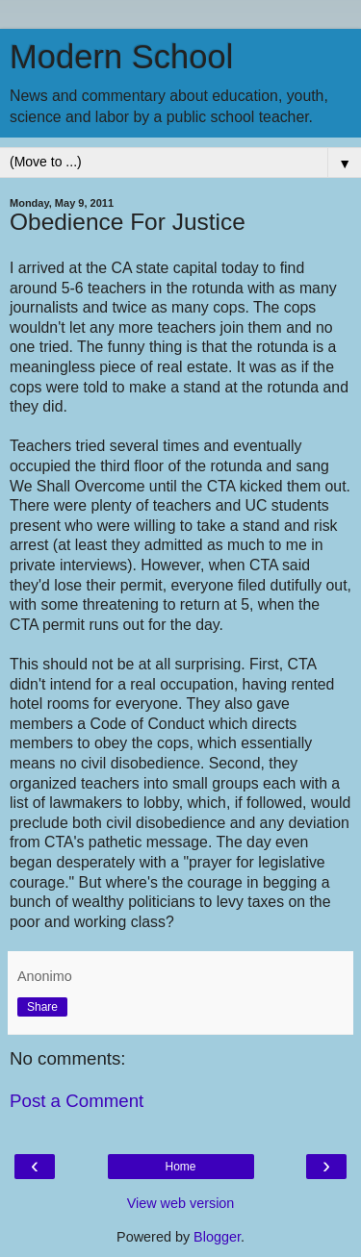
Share (42, 1007)
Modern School (121, 56)
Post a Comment (76, 1101)
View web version (181, 1203)
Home (180, 1166)
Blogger (217, 1236)
